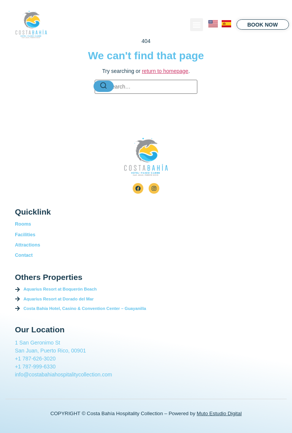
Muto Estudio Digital (219, 413)
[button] (196, 24)
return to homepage (165, 71)
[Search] (104, 86)
